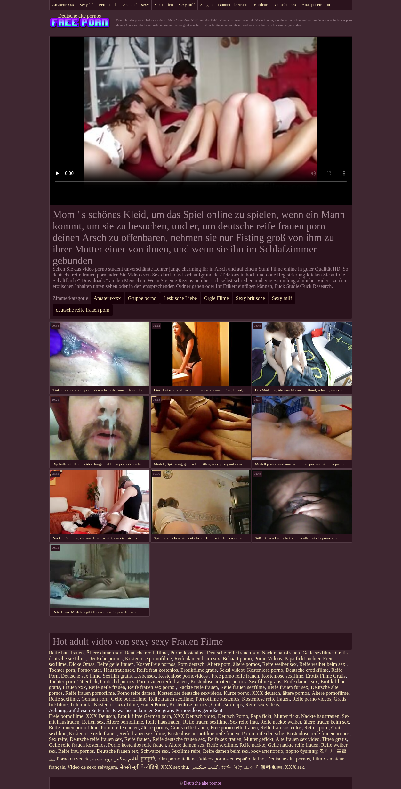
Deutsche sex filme (80, 675)
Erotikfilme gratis (198, 670)
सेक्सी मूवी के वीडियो (139, 767)
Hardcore (261, 4)
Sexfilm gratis (117, 675)
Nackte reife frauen (198, 687)
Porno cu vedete (73, 758)
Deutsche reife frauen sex (233, 652)
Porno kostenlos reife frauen (137, 745)
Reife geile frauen (115, 664)
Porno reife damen (136, 693)
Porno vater (89, 670)
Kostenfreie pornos (155, 664)
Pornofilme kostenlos (217, 699)
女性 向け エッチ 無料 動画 (251, 767)
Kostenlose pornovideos (183, 675)
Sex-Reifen (163, 4)
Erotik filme (130, 716)
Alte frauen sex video (297, 739)
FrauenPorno (153, 704)
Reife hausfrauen (66, 652)
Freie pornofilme (66, 716)
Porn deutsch (191, 664)
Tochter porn (62, 670)
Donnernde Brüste (233, 4)
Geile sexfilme (317, 652)
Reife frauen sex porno (152, 687)
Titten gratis (334, 739)
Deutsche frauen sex (117, 751)
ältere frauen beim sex (326, 722)
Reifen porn (316, 727)
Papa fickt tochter (302, 658)
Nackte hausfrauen (281, 652)
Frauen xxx (74, 687)
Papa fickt (261, 716)
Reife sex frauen (224, 739)
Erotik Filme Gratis (325, 675)
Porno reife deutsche (263, 733)
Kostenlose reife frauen (266, 699)
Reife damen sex (301, 681)
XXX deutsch (266, 693)
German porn (94, 699)
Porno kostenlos (187, 652)
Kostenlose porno (265, 670)
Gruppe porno (142, 298)
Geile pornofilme (128, 699)
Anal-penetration (316, 4)
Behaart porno (237, 658)
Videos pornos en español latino (231, 758)
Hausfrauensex (119, 670)
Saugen (206, 4)
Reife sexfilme (64, 699)
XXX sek (294, 767)
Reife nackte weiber (281, 722)
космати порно (267, 751)
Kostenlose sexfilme (282, 675)
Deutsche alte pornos (79, 16)
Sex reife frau (244, 722)
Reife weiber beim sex (323, 664)
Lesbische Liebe (180, 298)
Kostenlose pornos (189, 704)
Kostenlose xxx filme (116, 704)
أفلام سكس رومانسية (115, 758)
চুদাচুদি (148, 758)
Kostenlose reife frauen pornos (317, 733)
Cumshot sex (285, 4)
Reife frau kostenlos (157, 670)
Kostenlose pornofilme (148, 658)
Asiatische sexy (136, 4)
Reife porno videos (311, 699)
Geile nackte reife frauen (293, 745)
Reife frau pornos (76, 751)
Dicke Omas (82, 664)
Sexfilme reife (185, 751)
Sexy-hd (86, 4)
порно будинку (301, 751)
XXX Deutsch (100, 716)
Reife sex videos (262, 704)
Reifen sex (93, 722)
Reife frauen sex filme (142, 733)
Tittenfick (87, 681)
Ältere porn (218, 664)
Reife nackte (252, 745)
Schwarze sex (155, 751)
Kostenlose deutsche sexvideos (189, 693)
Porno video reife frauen (162, 681)
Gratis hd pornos (117, 681)
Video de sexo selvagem (92, 767)
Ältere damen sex (104, 652)
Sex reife (58, 739)
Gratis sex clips (227, 704)
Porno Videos (268, 658)
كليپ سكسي (204, 767)
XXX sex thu (174, 767)
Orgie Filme (216, 298)
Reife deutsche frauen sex (178, 739)
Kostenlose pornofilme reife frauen (203, 733)
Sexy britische (250, 298)
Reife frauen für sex (287, 687)
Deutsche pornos (105, 658)
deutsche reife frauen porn (82, 310)
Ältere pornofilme (330, 693)
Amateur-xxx (63, 4)
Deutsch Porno (233, 716)
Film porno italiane (177, 758)
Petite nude (108, 4)
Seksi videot (232, 670)
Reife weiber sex (279, 664)
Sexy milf (187, 4)
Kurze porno (236, 693)
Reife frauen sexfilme (243, 687)
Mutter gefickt (258, 739)
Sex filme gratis (265, 681)
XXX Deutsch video (194, 716)
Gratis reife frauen (189, 727)
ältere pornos (246, 664)
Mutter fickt (286, 716)
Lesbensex (145, 675)
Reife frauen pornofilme (90, 693)
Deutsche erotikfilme (146, 652)
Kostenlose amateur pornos (218, 681)
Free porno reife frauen (235, 675)
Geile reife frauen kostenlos (77, 745)
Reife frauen (137, 739)
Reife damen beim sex (197, 658)
